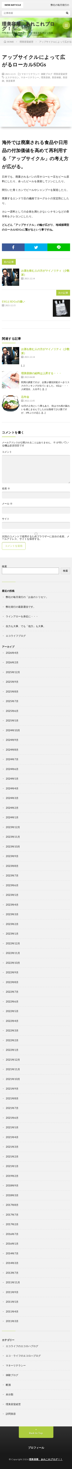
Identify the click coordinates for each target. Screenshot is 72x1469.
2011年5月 (12, 1301)
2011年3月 (12, 1321)
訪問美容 (11, 1413)
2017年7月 (12, 1214)
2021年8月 (12, 1098)
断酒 (8, 1384)
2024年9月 (12, 739)
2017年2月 (12, 1224)
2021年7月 (12, 1108)
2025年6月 (12, 710)
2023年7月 (12, 875)
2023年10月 (13, 846)
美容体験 (56, 77)
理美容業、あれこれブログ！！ (28, 26)
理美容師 (45, 77)
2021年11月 (13, 1069)
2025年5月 (12, 720)
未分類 (9, 1394)
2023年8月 (12, 865)
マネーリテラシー (30, 74)
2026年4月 (12, 652)
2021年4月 (12, 1137)
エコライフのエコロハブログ (22, 1346)
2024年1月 (12, 817)
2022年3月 (12, 1030)
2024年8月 (12, 749)
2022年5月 (12, 1011)
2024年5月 (12, 778)
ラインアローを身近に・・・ (22, 616)
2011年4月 (12, 1311)
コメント (7, 452)
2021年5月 (12, 1127)
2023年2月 (12, 924)
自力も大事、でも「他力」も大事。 (26, 626)
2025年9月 (12, 681)
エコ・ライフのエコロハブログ (23, 1355)
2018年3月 (12, 1195)
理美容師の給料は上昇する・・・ (41, 373)
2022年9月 (12, 972)
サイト (5, 519)
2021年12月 (13, 1059)
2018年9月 (12, 1185)
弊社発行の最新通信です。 (21, 606)
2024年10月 (13, 730)
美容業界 (10, 81)
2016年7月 (12, 1234)
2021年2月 (12, 1156)
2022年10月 (13, 962)
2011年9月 (12, 1292)
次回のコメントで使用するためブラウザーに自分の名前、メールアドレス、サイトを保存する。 (35, 537)
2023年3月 (12, 914)
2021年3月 (12, 1146)
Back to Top (36, 1433)
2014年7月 (12, 1253)
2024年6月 (12, 769)
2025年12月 (13, 672)
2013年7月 (12, 1272)
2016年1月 (12, 1243)
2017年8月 (12, 1204)
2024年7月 (12, 759)
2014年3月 (12, 1263)
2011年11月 (13, 1282)
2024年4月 (12, 788)
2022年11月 (13, 953)
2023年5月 (12, 894)
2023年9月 (12, 856)
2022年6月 (12, 1001)
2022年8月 (12, 982)
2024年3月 (12, 798)
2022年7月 (12, 991)
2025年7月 (12, 701)
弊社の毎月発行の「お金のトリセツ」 (27, 596)
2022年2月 (12, 1040)
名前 (6, 488)
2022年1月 (12, 1049)
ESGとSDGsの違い (13, 301)
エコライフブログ (16, 635)
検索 (4, 566)
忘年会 (25, 396)
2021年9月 (12, 1088)
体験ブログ (46, 74)
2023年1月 (12, 933)
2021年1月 (12, 1166)
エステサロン (12, 77)
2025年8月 (12, 691)
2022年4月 (12, 1020)
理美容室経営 (60, 74)
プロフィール (36, 1447)
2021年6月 (12, 1117)
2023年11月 (13, 836)
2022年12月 (13, 943)
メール (7, 503)
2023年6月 (12, 885)
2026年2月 (12, 662)
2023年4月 (12, 904)
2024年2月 (12, 807)
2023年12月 (13, 827)
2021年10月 (13, 1079)
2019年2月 (12, 1175)
